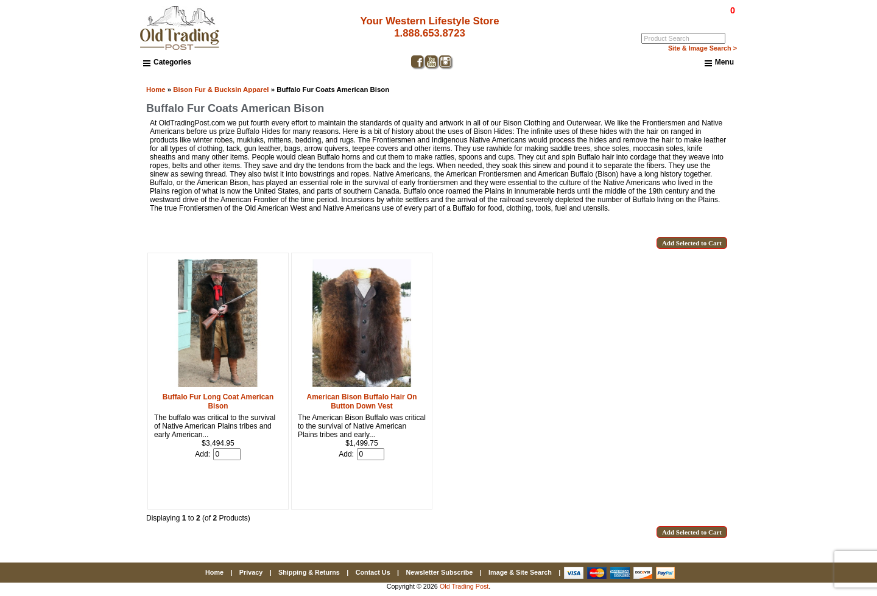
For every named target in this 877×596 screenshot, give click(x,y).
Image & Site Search (520, 572)
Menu (719, 63)
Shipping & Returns (309, 572)
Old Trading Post (464, 586)
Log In (683, 19)
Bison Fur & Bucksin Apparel (221, 89)
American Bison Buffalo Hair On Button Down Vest (362, 401)
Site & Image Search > (702, 48)
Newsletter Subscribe (439, 572)
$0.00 (705, 10)
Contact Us (373, 572)
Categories (167, 62)
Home (156, 89)
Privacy (250, 572)
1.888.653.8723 (429, 33)
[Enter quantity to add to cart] (227, 454)
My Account (718, 19)
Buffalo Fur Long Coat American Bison (218, 401)
